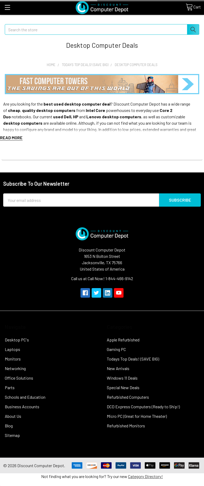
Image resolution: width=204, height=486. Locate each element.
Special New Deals (123, 387)
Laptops (12, 349)
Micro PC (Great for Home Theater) (137, 416)
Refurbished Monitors (126, 425)
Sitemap (12, 435)
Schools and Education (25, 397)
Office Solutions (19, 377)
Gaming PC (116, 349)
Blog (9, 425)
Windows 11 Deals (122, 377)
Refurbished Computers (128, 397)
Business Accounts (22, 406)
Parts (10, 387)
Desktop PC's (17, 339)
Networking (15, 368)
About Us (13, 416)
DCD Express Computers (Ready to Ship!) (143, 406)
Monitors (13, 358)
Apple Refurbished (123, 339)
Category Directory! (145, 476)
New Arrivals (118, 368)
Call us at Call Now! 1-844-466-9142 (102, 278)
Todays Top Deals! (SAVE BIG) (133, 358)
